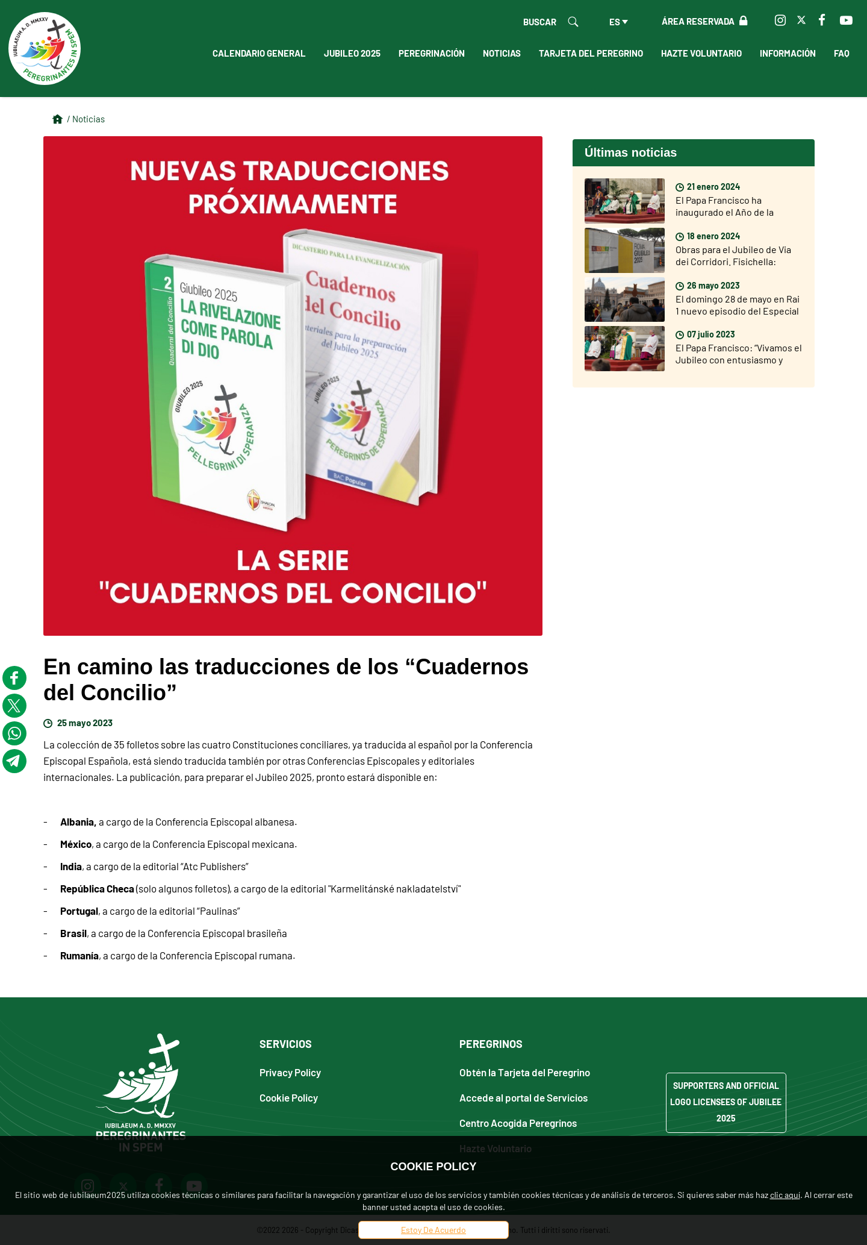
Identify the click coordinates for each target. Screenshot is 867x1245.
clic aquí (785, 1195)
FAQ (842, 53)
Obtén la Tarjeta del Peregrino (524, 1072)
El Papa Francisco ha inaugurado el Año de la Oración (725, 212)
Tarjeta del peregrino (591, 53)
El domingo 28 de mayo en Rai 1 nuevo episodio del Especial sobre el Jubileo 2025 (738, 310)
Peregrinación (432, 53)
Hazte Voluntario (701, 53)
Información (788, 53)
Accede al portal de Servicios (523, 1097)
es (614, 21)
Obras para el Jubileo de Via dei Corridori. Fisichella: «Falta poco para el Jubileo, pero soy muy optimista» (733, 267)
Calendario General (259, 53)
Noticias (502, 53)
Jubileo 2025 (352, 53)
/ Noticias (86, 118)
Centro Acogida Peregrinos (518, 1122)
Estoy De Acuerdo (433, 1230)
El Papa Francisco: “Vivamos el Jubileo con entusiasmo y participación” (739, 359)
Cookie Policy (288, 1097)
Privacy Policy (290, 1072)
